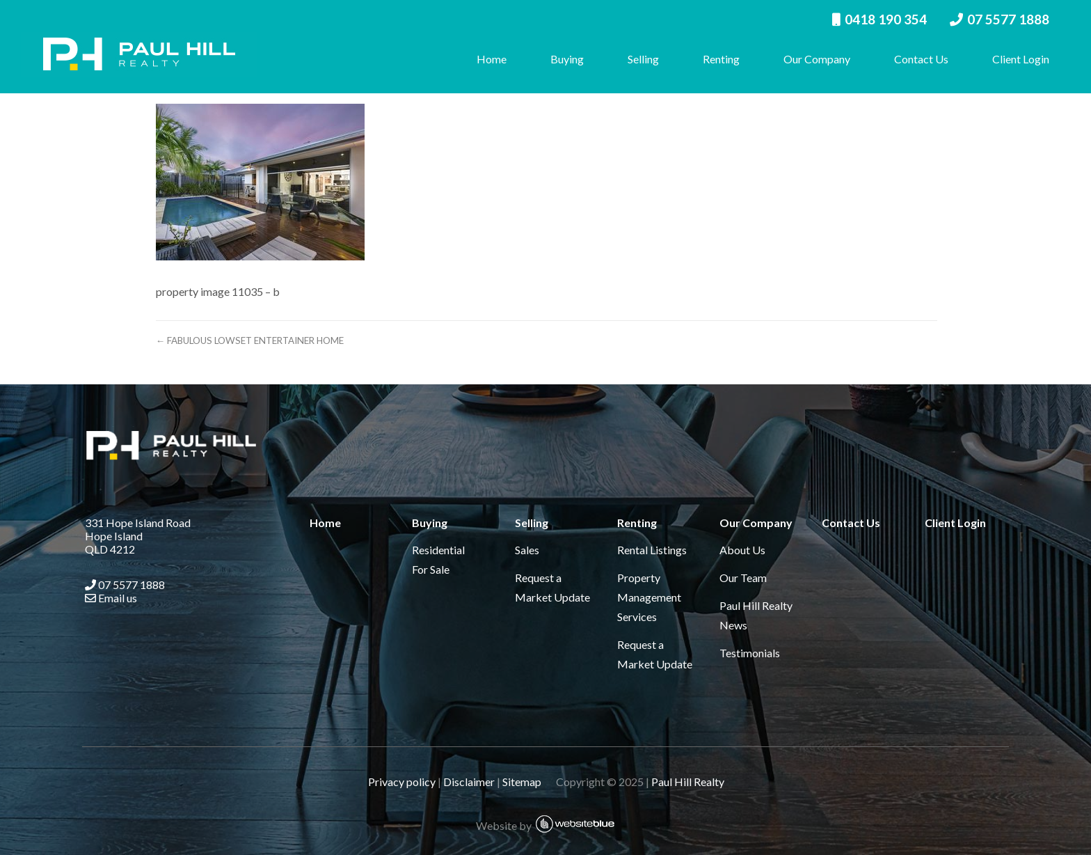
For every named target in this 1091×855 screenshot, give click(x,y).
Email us (108, 597)
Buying (561, 58)
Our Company (810, 58)
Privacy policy (401, 781)
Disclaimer (468, 781)
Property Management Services (648, 597)
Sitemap (527, 781)
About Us (742, 549)
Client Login (1014, 58)
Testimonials (749, 652)
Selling (637, 58)
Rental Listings (650, 549)
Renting (714, 58)
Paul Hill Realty (687, 781)
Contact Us (915, 58)
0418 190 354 (873, 19)
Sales (525, 549)
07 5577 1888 (993, 19)
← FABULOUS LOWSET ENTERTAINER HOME (278, 340)
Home (485, 58)
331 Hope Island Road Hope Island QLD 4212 (135, 536)
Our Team (742, 577)
